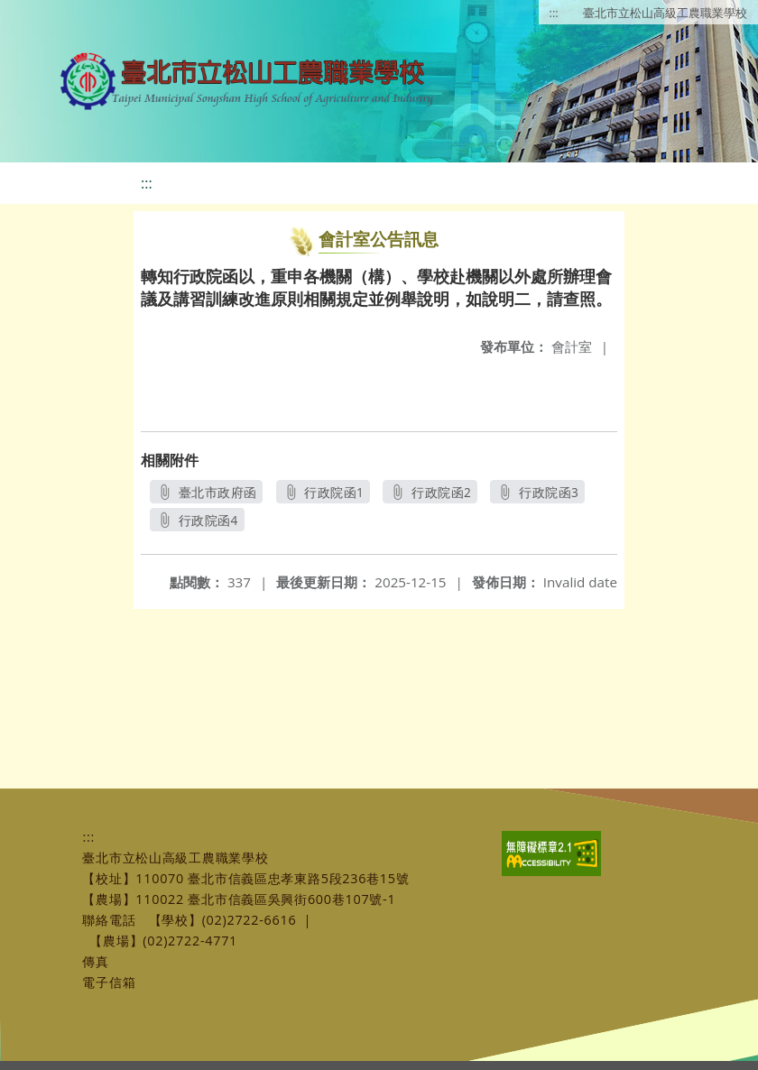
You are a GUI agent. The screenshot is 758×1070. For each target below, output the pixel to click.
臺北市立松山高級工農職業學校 (665, 13)
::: (554, 13)
